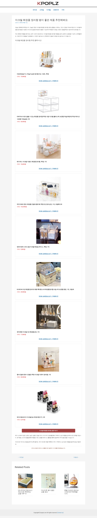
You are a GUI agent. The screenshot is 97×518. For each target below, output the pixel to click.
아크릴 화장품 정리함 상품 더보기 (48, 432)
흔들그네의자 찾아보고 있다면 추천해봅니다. (71, 494)
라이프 (35, 10)
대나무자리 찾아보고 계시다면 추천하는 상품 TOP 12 (25, 494)
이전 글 (21, 459)
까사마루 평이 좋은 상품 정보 (48, 493)
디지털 (48, 10)
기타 (63, 10)
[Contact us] (60, 514)
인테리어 (56, 10)
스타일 (42, 10)
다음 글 (76, 459)
